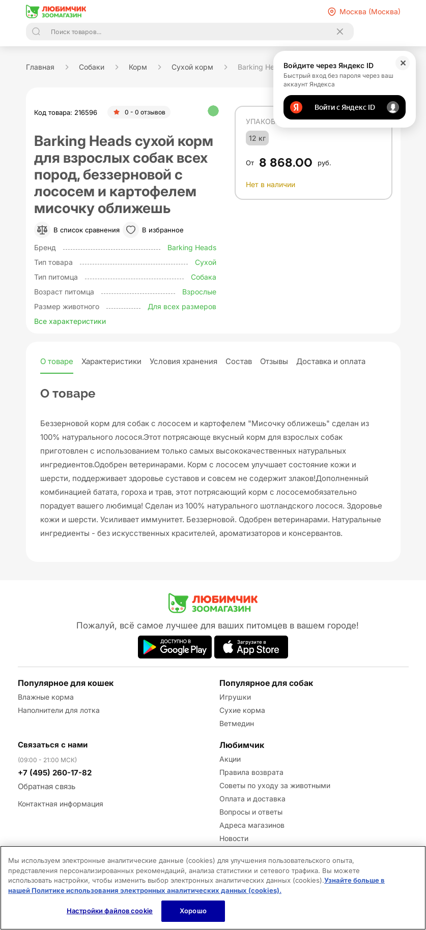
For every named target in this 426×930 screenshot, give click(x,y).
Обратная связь (46, 786)
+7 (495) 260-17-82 (55, 772)
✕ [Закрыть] (403, 63)
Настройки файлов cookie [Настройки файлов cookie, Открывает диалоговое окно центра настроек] (110, 911)
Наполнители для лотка (59, 710)
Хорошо (193, 911)
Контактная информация (60, 803)
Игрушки (235, 697)
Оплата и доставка (252, 798)
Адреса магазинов (252, 825)
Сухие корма (242, 710)
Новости (233, 838)
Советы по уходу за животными (274, 785)
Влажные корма (46, 697)
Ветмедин (236, 723)
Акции (230, 759)
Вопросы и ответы (250, 811)
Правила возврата (251, 772)
